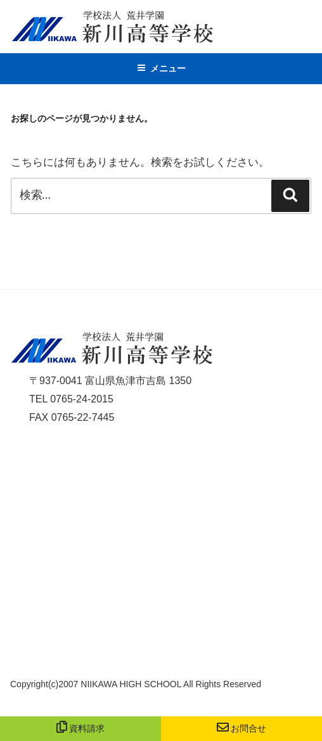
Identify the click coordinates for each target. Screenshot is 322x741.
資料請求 (80, 728)
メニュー (161, 68)
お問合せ (242, 728)
